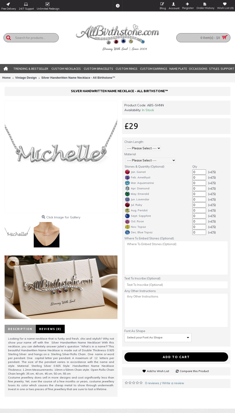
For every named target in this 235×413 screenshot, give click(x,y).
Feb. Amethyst (137, 177)
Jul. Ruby (133, 205)
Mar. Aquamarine (139, 183)
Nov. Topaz (135, 227)
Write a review (173, 383)
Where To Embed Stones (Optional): (149, 238)
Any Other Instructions (140, 291)
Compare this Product (194, 371)
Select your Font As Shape (144, 337)
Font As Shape (134, 331)
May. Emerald (137, 194)
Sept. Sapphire (138, 216)
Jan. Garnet (135, 172)
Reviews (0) (50, 328)
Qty (194, 166)
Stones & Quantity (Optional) (144, 166)
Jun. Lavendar (137, 199)
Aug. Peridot (136, 210)
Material (130, 154)
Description (20, 328)
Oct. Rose (134, 221)
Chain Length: (134, 142)
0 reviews (152, 383)
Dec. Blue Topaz (139, 232)
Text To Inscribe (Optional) (142, 278)
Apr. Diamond (137, 188)
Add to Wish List (158, 371)
